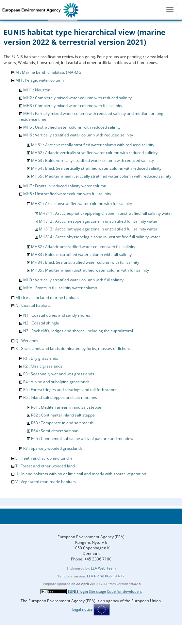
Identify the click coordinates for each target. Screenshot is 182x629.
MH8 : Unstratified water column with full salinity (67, 194)
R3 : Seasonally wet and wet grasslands (58, 374)
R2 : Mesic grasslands (42, 366)
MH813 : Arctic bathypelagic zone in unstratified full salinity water (98, 229)
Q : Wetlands (26, 340)
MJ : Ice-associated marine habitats (47, 297)
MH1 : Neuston (36, 90)
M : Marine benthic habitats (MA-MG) (49, 72)
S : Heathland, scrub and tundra (44, 458)
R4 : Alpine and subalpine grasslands (56, 382)
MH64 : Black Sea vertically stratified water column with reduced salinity (96, 168)
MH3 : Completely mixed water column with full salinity (72, 105)
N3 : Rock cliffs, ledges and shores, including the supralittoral (78, 331)
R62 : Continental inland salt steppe (63, 415)
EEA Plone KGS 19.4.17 (105, 576)
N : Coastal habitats (33, 305)
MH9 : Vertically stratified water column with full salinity (73, 280)
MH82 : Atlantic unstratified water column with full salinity (83, 246)
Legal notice (82, 609)
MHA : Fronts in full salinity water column (60, 288)
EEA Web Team (103, 568)
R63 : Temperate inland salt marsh (62, 423)
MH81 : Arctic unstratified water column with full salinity (81, 203)
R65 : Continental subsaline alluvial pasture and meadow (82, 438)
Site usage (97, 591)
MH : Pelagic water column (39, 80)
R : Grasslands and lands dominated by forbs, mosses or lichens (73, 348)
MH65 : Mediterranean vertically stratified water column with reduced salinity (101, 176)
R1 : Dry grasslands (40, 358)
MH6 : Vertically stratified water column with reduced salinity (78, 135)
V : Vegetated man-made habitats (45, 481)
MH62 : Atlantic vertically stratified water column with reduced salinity (94, 152)
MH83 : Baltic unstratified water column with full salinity (81, 254)
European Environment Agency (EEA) (91, 537)
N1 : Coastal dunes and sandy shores (56, 315)
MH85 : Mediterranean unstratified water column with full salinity (90, 270)
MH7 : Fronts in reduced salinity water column (64, 186)
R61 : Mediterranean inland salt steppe (66, 407)
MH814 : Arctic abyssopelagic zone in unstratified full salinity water (99, 237)
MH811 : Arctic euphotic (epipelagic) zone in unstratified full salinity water (105, 213)
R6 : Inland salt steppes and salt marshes (60, 397)
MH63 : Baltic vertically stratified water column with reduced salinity (92, 160)
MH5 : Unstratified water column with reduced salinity (72, 127)
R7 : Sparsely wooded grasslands (53, 448)
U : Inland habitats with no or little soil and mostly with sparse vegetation (80, 474)
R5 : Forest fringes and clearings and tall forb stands (70, 389)
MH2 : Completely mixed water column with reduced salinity (77, 98)
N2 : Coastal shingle (41, 323)
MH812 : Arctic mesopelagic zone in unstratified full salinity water (98, 221)
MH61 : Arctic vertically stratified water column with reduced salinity (92, 145)
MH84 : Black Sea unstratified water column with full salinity (85, 262)
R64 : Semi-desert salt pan (54, 430)
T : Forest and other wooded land (45, 466)
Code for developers (124, 591)
